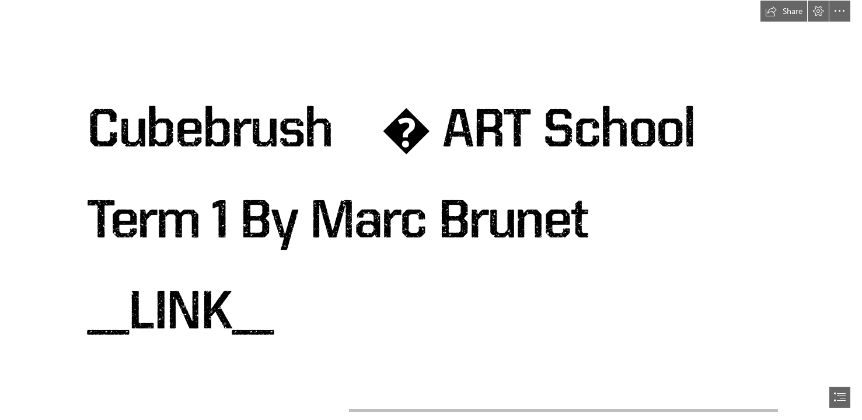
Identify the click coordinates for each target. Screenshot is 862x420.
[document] (431, 210)
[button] (783, 11)
